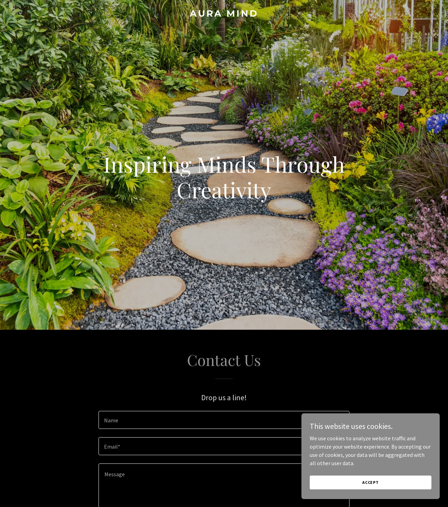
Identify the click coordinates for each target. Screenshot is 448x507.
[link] (224, 14)
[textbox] (224, 420)
